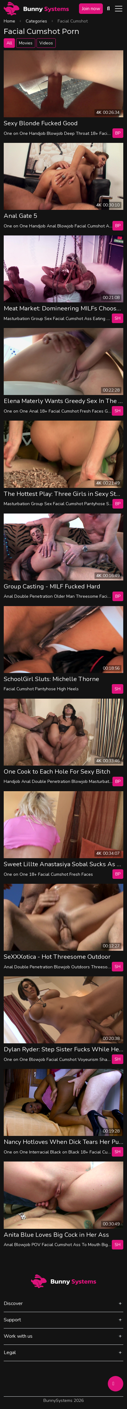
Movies (26, 43)
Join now (91, 8)
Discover (13, 1303)
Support (12, 1319)
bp (117, 133)
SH (117, 318)
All (9, 43)
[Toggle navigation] (118, 9)
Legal (10, 1352)
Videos (46, 43)
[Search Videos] (108, 8)
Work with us (18, 1336)
